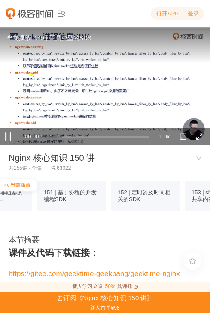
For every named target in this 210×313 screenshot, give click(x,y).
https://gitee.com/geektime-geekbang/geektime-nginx (94, 274)
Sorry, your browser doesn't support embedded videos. (105, 86)
